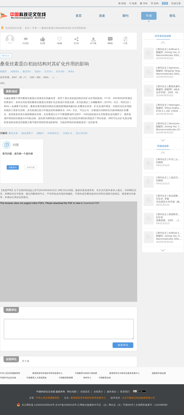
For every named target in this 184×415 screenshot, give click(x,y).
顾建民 (3, 71)
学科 (144, 3)
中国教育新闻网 (66, 378)
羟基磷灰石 (53, 133)
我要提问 (13, 167)
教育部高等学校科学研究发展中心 (47, 373)
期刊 (125, 15)
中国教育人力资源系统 (36, 378)
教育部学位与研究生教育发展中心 (124, 373)
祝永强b (60, 71)
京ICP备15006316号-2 (67, 404)
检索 (133, 3)
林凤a (71, 71)
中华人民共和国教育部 (10, 373)
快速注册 (176, 3)
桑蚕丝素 (13, 133)
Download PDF (91, 203)
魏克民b (27, 71)
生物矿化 (67, 133)
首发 (102, 15)
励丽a (38, 71)
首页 (79, 15)
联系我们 (125, 391)
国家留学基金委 (159, 373)
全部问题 (31, 167)
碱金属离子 (27, 133)
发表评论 (123, 345)
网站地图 (71, 391)
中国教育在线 (105, 378)
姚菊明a (15, 71)
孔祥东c (48, 71)
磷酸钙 (40, 133)
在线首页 (85, 391)
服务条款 (111, 391)
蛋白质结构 (81, 133)
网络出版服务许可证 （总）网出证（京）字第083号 (107, 404)
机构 (155, 3)
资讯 (172, 15)
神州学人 (87, 378)
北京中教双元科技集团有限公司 (138, 397)
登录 (165, 3)
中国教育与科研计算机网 (86, 373)
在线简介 (98, 391)
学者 (149, 15)
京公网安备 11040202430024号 (36, 404)
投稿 (122, 3)
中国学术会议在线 (8, 378)
